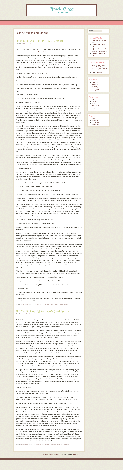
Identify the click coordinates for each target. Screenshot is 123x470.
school (51, 304)
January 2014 (95, 90)
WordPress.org (96, 124)
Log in (93, 118)
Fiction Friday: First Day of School (39, 41)
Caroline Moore (76, 454)
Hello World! (99, 72)
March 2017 (95, 82)
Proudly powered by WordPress (51, 454)
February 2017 (95, 84)
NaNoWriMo (53, 444)
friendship (46, 304)
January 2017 (95, 86)
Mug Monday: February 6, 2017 (100, 51)
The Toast (56, 304)
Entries (95, 120)
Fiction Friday (24, 304)
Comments (96, 122)
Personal (94, 107)
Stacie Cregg (61, 9)
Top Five (94, 109)
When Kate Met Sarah (44, 52)
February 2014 (95, 88)
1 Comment (66, 444)
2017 (93, 99)
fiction (41, 304)
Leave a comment (65, 304)
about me (94, 103)
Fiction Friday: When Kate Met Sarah (42, 311)
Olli (93, 72)
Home (17, 23)
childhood (36, 304)
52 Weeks (94, 101)
